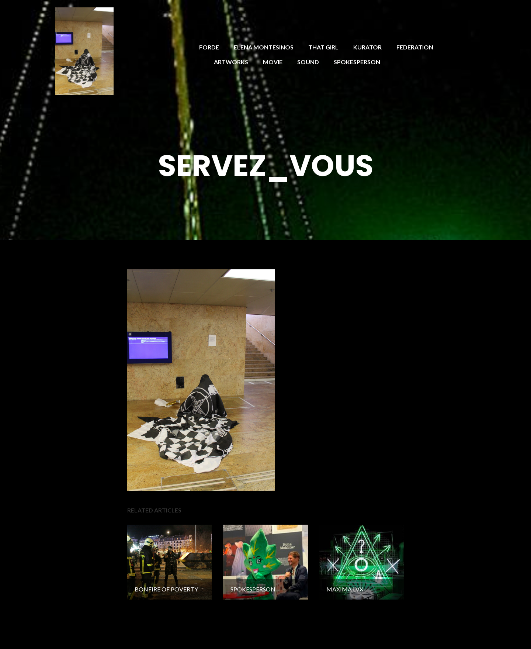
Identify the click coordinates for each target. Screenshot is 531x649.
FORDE (209, 47)
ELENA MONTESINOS (264, 47)
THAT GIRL (323, 47)
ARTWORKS (231, 61)
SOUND (308, 61)
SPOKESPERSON (357, 61)
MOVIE (272, 61)
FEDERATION (414, 47)
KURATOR (367, 47)
